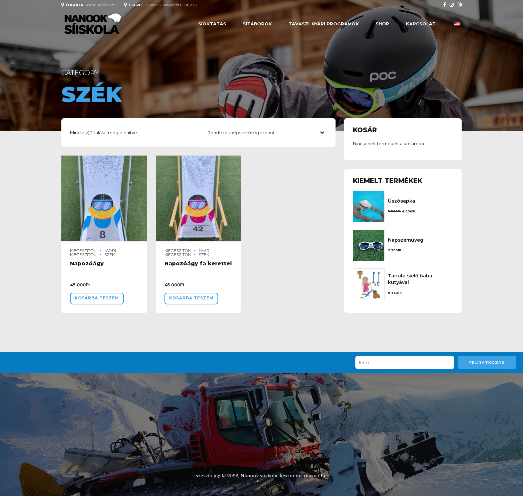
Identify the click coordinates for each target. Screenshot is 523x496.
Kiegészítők (83, 250)
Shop (382, 23)
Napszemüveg (405, 240)
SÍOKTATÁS (212, 23)
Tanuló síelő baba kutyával (410, 279)
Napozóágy (87, 263)
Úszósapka (401, 201)
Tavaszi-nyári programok (324, 23)
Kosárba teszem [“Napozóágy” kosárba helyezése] (97, 298)
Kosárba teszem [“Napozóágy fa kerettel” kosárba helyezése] (191, 298)
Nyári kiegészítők (93, 252)
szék (109, 254)
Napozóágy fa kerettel (198, 263)
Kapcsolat (421, 23)
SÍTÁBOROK (257, 23)
